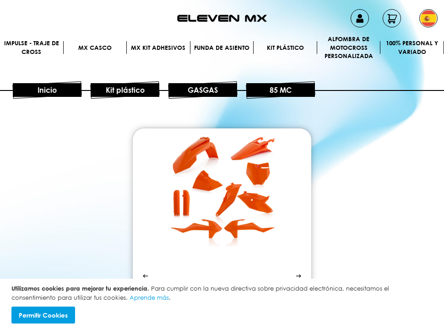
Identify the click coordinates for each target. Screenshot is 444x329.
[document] (223, 304)
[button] (428, 18)
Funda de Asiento (221, 47)
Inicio (47, 90)
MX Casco (95, 47)
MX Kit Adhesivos (158, 47)
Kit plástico (285, 47)
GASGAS (203, 90)
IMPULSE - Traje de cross (31, 47)
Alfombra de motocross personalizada (349, 47)
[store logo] (222, 18)
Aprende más (149, 297)
